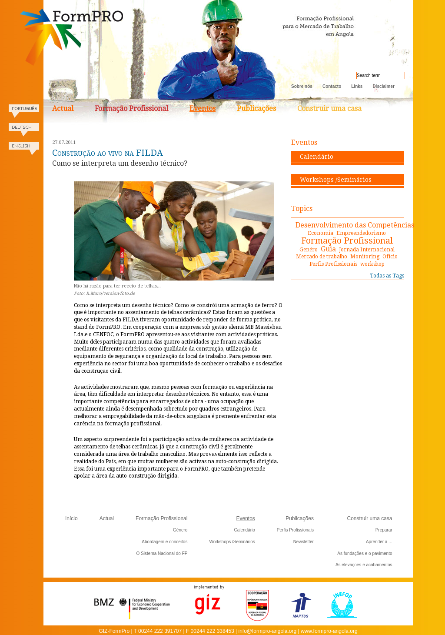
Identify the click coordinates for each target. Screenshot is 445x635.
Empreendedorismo (361, 233)
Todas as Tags (387, 276)
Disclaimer (383, 86)
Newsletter (303, 541)
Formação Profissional (131, 108)
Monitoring (364, 257)
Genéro (308, 250)
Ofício (390, 257)
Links (356, 86)
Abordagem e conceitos (164, 541)
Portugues (24, 113)
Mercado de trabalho (321, 257)
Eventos (202, 108)
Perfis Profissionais (333, 264)
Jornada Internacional (367, 250)
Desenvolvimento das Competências (355, 225)
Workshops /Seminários (336, 179)
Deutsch (24, 132)
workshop (372, 264)
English (24, 151)
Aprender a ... (379, 541)
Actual (62, 108)
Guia (328, 249)
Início (71, 518)
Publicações (256, 108)
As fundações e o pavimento (364, 553)
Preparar (383, 530)
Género (180, 530)
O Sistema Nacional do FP (162, 553)
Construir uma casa (329, 108)
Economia (320, 233)
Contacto (331, 86)
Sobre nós (301, 86)
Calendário (316, 156)
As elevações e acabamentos (363, 564)
